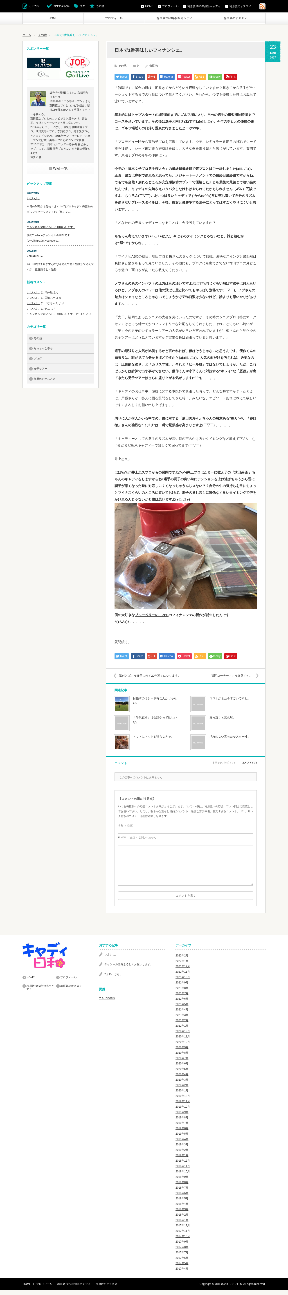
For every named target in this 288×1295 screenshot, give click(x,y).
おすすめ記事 (61, 6)
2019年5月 (182, 1138)
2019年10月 (183, 1111)
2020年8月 (182, 1057)
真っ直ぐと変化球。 (222, 722)
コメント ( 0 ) (249, 767)
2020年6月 (182, 1068)
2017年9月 (182, 1246)
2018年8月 (182, 1187)
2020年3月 (182, 1084)
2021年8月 (182, 993)
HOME (53, 18)
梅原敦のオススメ (235, 18)
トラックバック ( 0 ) (223, 767)
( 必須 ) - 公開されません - (138, 843)
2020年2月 (182, 1090)
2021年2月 (182, 1025)
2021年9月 (182, 987)
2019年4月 (182, 1144)
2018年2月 (182, 1219)
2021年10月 (183, 982)
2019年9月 (182, 1117)
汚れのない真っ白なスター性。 (229, 741)
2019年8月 (182, 1122)
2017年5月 (182, 1268)
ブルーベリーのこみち (152, 615)
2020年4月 (182, 1079)
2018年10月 (183, 1176)
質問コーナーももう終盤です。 (231, 675)
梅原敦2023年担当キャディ (174, 18)
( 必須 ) (125, 830)
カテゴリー (35, 6)
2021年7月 (182, 998)
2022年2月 (182, 960)
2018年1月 (182, 1225)
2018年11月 (183, 1171)
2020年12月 (183, 1036)
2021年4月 (182, 1014)
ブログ (38, 358)
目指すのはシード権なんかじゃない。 (155, 706)
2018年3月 (182, 1214)
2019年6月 (182, 1133)
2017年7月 (182, 1257)
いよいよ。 (33, 198)
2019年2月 (182, 1155)
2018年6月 (182, 1198)
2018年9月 (182, 1182)
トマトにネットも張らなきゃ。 (153, 741)
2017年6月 (182, 1263)
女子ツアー (40, 368)
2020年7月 (182, 1063)
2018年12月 (183, 1165)
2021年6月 (182, 1003)
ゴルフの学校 (107, 1003)
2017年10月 (183, 1241)
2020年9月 (182, 1052)
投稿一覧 (60, 168)
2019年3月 (182, 1149)
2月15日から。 (36, 255)
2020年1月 (182, 1095)
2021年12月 (183, 971)
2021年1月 (182, 1030)
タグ (82, 6)
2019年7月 (182, 1128)
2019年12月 (183, 1101)
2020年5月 (182, 1074)
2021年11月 (183, 977)
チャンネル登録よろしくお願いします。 (51, 227)
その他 (100, 6)
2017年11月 (183, 1236)
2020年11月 (183, 1041)
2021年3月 (182, 1020)
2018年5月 (182, 1203)
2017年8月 (182, 1252)
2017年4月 (182, 1273)
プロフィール (114, 18)
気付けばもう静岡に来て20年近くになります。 (147, 678)
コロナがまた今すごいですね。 (229, 703)
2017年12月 (183, 1230)
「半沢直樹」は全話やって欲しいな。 (155, 725)
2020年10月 (183, 1047)
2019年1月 (182, 1160)
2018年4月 (182, 1209)
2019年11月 (183, 1106)
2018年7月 (182, 1192)
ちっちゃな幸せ (43, 348)
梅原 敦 (153, 65)
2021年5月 (182, 1009)
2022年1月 (182, 966)
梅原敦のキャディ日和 (228, 1289)
